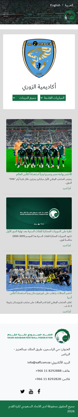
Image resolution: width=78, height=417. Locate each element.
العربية (69, 5)
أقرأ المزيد (67, 188)
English (55, 5)
